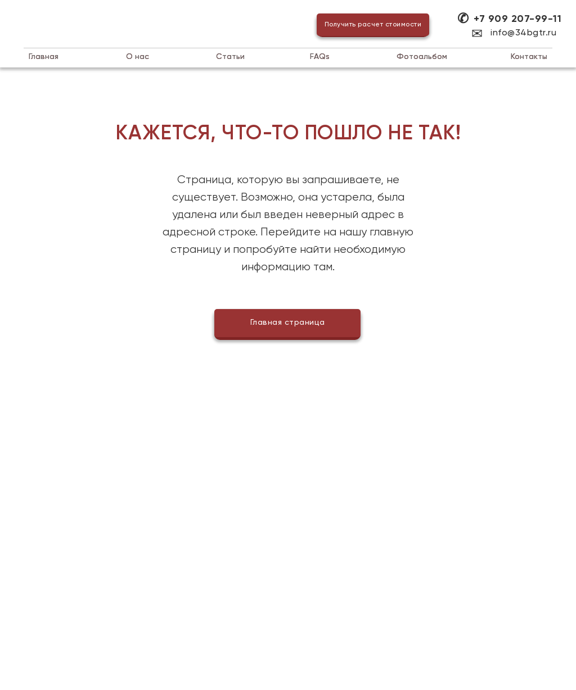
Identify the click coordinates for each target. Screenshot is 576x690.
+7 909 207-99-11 (517, 19)
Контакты (529, 57)
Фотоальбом (422, 57)
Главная (43, 57)
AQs (320, 57)
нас (137, 57)
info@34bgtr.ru (523, 33)
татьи (230, 57)
